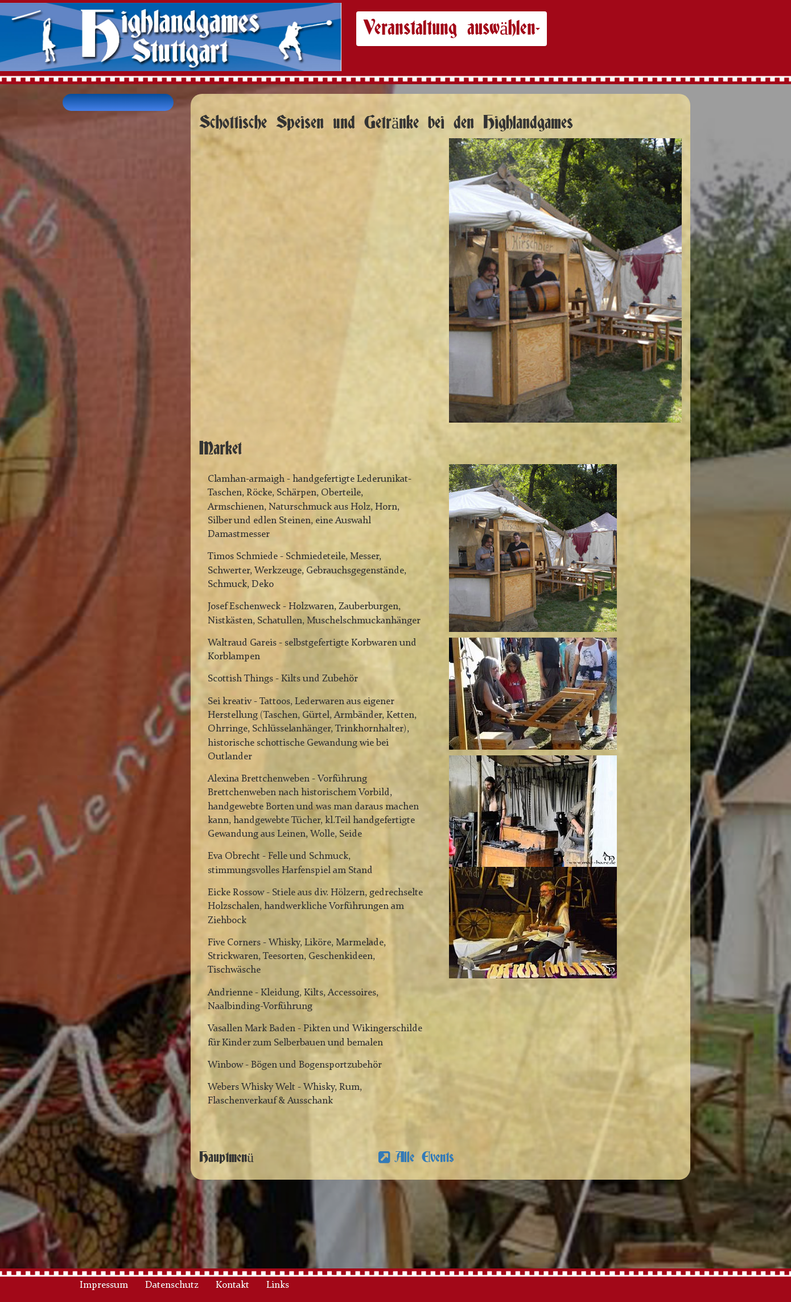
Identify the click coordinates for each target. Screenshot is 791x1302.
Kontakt (232, 1285)
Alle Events (424, 1158)
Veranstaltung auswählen (451, 28)
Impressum (104, 1285)
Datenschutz (172, 1285)
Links (277, 1285)
